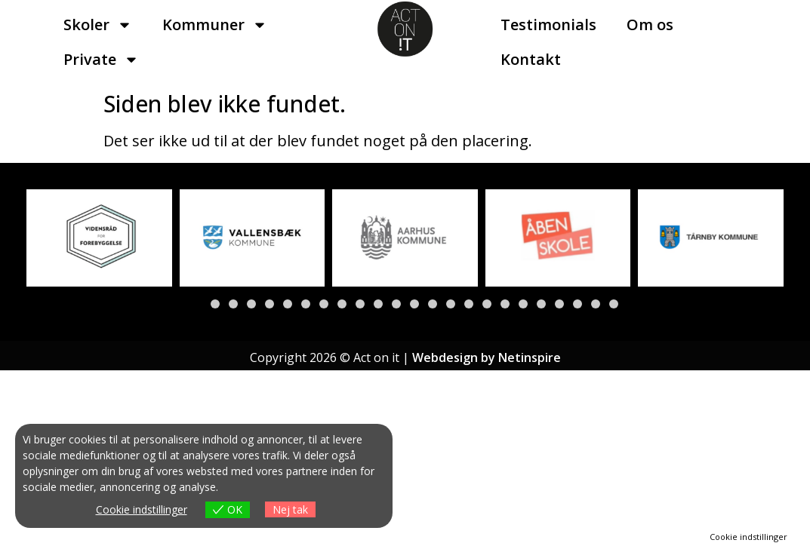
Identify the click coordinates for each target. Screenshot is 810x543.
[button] (197, 303)
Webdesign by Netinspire (486, 357)
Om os (650, 24)
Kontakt (530, 59)
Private (101, 59)
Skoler (97, 25)
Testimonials (548, 24)
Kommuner (214, 25)
